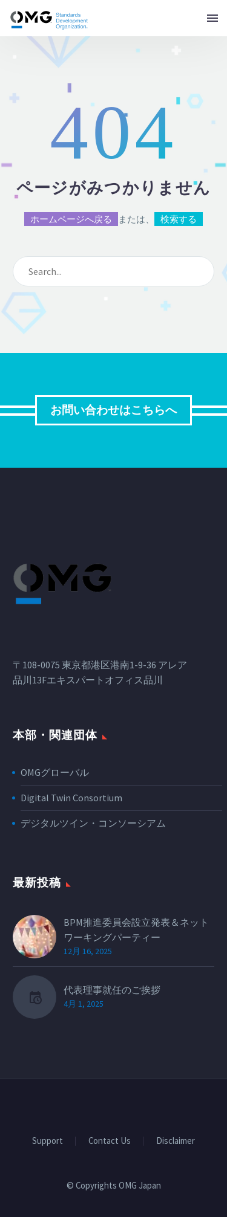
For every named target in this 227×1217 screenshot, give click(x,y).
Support (47, 1141)
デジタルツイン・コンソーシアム (93, 823)
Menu (212, 18)
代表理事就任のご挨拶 (112, 990)
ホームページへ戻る (71, 219)
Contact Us (109, 1141)
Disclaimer (175, 1141)
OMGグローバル (55, 772)
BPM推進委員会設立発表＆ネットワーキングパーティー (136, 929)
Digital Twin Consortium (71, 798)
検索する (178, 219)
